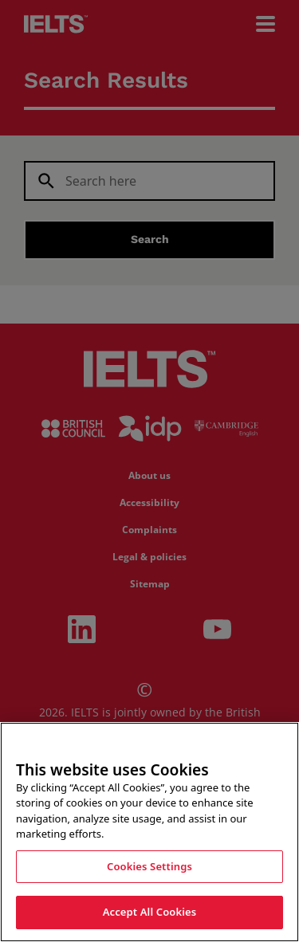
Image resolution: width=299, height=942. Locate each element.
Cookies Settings (149, 872)
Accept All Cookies (150, 919)
